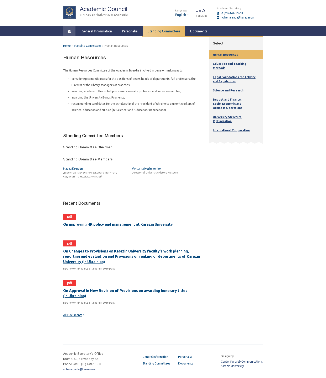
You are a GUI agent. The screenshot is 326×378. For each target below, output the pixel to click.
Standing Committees (164, 31)
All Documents (72, 315)
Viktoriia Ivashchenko (146, 168)
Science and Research (228, 90)
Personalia (130, 31)
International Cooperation (231, 130)
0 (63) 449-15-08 (232, 13)
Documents (198, 31)
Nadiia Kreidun (73, 168)
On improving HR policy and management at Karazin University (118, 224)
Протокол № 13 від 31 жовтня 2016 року (89, 268)
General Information (97, 31)
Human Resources (225, 54)
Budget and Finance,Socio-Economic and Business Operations (227, 104)
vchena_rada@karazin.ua (237, 17)
